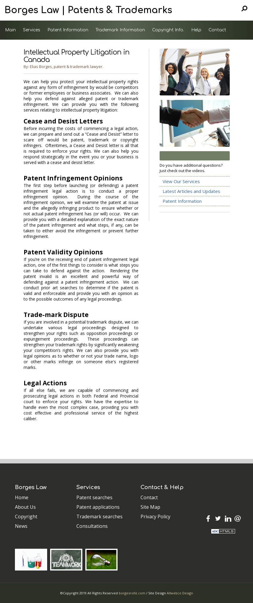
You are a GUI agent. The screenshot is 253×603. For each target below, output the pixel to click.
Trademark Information (120, 30)
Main (10, 30)
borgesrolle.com (132, 593)
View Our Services (181, 181)
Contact (217, 30)
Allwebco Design (180, 593)
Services (31, 30)
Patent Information (67, 30)
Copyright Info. (168, 30)
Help (196, 30)
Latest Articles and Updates (191, 191)
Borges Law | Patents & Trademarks (88, 10)
